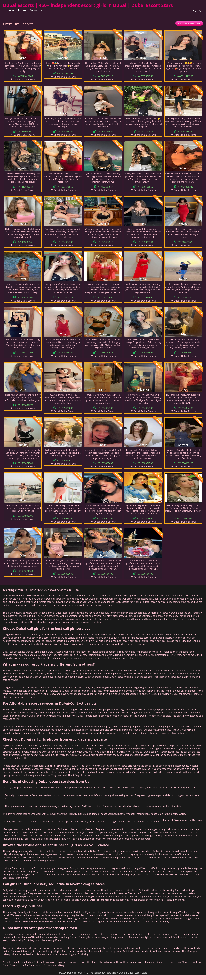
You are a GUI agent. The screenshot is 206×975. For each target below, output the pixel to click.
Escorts (22, 10)
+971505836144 (145, 242)
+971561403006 (145, 518)
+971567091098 (145, 297)
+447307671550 (145, 76)
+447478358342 (65, 131)
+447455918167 (65, 73)
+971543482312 (105, 242)
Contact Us (36, 10)
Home (11, 10)
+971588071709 (24, 463)
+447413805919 (105, 76)
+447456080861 (24, 131)
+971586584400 (105, 573)
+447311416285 (24, 76)
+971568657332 (185, 242)
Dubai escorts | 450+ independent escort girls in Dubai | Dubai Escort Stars (88, 5)
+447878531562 (105, 131)
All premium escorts (189, 23)
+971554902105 (65, 242)
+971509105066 (24, 297)
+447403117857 (145, 131)
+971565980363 (185, 297)
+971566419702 (24, 352)
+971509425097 (145, 352)
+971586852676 (105, 352)
